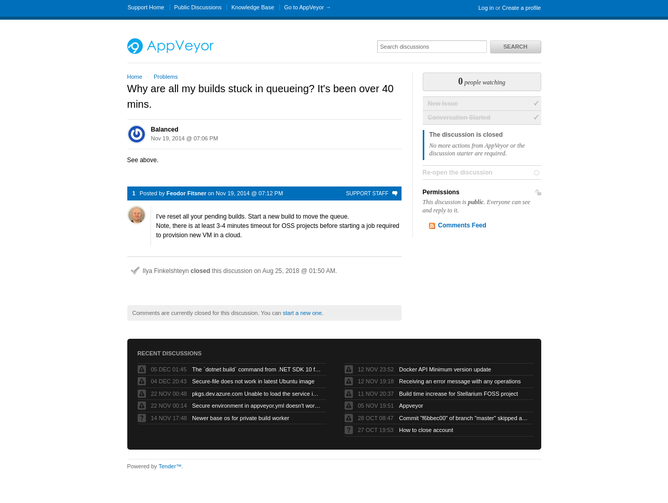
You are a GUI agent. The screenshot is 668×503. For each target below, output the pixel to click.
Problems (165, 77)
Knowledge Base (252, 7)
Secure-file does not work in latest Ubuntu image (253, 381)
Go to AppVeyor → (307, 7)
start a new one (302, 313)
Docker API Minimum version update (445, 369)
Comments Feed (462, 225)
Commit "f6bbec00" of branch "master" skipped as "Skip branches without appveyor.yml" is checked (463, 418)
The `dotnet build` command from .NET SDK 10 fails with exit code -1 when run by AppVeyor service (256, 369)
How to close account (426, 430)
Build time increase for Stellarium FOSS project (458, 394)
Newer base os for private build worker (240, 418)
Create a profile (521, 8)
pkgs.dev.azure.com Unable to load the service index (256, 394)
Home (134, 77)
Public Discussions (198, 7)
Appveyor (411, 406)
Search (515, 47)
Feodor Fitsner (186, 193)
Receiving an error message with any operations (460, 381)
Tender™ (170, 466)
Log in (486, 8)
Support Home (146, 7)
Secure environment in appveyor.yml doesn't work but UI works (256, 406)
